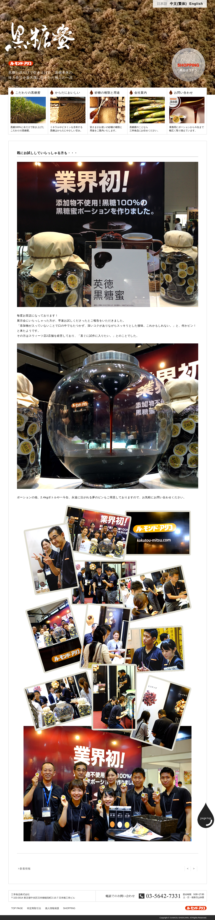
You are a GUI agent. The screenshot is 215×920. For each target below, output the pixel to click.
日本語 (162, 3)
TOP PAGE (17, 908)
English (196, 3)
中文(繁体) (178, 3)
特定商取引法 (34, 908)
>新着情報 (24, 868)
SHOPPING (69, 908)
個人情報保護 (52, 908)
